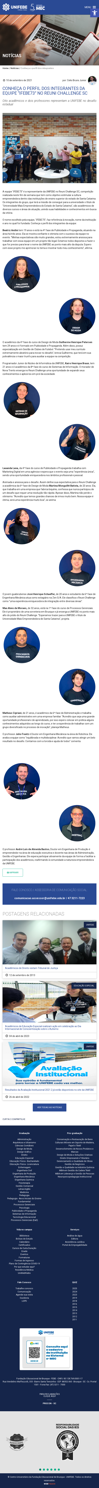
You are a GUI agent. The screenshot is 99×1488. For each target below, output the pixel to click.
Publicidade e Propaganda (24, 1211)
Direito (24, 1155)
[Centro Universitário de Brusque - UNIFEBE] (24, 7)
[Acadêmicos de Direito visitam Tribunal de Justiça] (49, 949)
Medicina (24, 1192)
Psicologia (24, 1208)
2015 (74, 1307)
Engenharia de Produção (24, 1174)
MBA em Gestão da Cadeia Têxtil (74, 1170)
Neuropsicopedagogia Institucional (75, 1177)
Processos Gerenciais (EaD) (24, 1220)
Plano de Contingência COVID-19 (24, 1263)
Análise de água (74, 1236)
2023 (74, 1295)
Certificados (24, 1245)
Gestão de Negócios (75, 1164)
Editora (74, 1239)
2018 (74, 1301)
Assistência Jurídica (74, 1242)
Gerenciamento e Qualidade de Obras (75, 1161)
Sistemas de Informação (24, 1214)
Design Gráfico (24, 1152)
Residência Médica (24, 1270)
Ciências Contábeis (24, 1145)
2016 (74, 1304)
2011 (74, 1319)
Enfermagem (24, 1167)
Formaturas (24, 1257)
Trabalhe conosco (24, 1288)
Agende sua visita (24, 1295)
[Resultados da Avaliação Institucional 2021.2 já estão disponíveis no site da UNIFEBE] (49, 1071)
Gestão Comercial (24, 1186)
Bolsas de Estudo (24, 1239)
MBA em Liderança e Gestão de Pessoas (74, 1174)
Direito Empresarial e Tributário (74, 1158)
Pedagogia (24, 1195)
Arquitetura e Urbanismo (24, 1142)
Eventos (24, 1254)
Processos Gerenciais (24, 1204)
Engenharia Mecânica (24, 1177)
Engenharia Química (24, 1180)
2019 (74, 1298)
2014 (74, 1310)
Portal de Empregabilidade (74, 1245)
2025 (74, 1288)
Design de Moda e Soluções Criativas (75, 1155)
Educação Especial (24, 1158)
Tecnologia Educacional (24, 1217)
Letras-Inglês (24, 1189)
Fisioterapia (24, 1183)
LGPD (24, 1301)
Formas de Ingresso (24, 1260)
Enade (24, 1251)
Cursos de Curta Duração (24, 1248)
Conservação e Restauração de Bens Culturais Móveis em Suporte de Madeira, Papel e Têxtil (74, 1142)
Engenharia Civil (24, 1170)
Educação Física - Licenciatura (24, 1164)
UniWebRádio (24, 1273)
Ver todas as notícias (49, 1107)
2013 (74, 1313)
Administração (24, 1139)
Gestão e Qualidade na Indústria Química (74, 1167)
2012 (74, 1316)
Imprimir (13, 872)
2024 (74, 1292)
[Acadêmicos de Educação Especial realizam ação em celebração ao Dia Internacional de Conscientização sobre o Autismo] (49, 1010)
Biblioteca (24, 1236)
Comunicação (24, 1292)
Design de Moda (24, 1149)
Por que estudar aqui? (24, 1267)
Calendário (24, 1242)
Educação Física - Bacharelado (24, 1161)
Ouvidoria (24, 1298)
